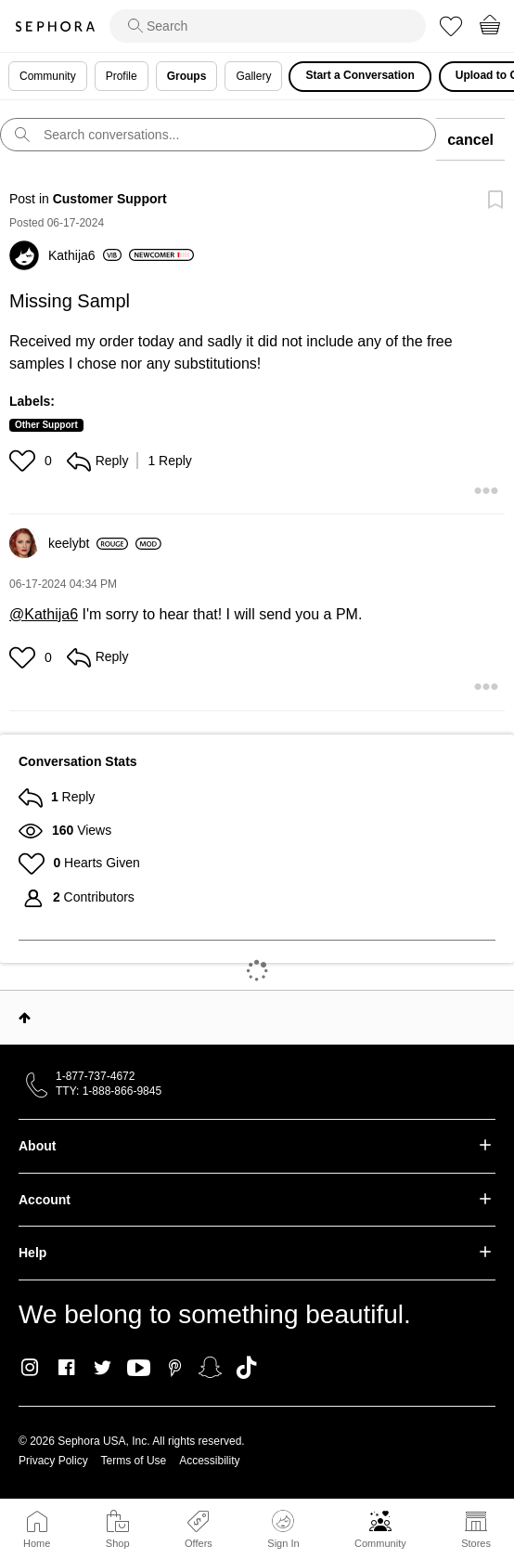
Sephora (55, 26)
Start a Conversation (359, 75)
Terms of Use (134, 1460)
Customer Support (110, 198)
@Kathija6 (43, 614)
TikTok (246, 1367)
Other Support (46, 425)
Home (36, 1543)
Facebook (66, 1367)
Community (380, 1543)
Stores (476, 1543)
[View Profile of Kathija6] (85, 255)
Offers (198, 1543)
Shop (118, 1543)
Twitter (102, 1367)
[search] (267, 26)
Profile (121, 76)
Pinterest (174, 1367)
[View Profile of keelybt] (88, 543)
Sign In (283, 1529)
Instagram (30, 1367)
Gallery (253, 76)
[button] (24, 460)
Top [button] (24, 1018)
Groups (187, 76)
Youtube (138, 1368)
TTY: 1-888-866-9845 (108, 1091)
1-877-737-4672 (95, 1076)
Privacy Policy (53, 1460)
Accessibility (209, 1460)
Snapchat (210, 1367)
